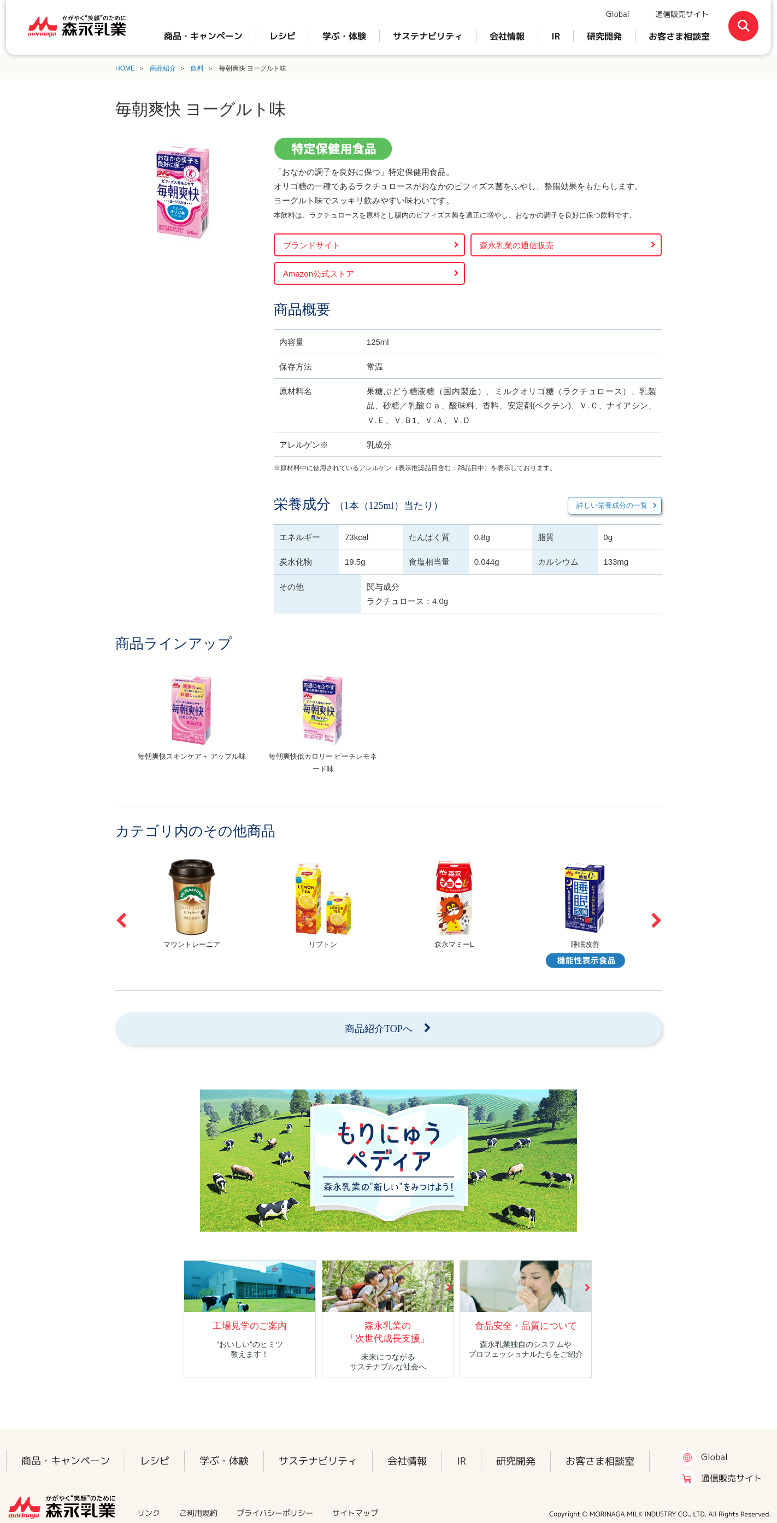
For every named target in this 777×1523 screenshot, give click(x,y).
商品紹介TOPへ (379, 1028)
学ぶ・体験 (344, 36)
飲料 (197, 68)
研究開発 (604, 36)
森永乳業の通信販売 (517, 245)
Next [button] (656, 920)
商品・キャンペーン (203, 36)
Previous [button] (120, 920)
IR (555, 36)
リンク (148, 1513)
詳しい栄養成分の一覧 (612, 505)
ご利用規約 (198, 1513)
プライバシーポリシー (275, 1513)
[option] (191, 726)
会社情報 (507, 36)
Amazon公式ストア (318, 273)
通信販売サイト (682, 14)
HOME (125, 68)
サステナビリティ (428, 36)
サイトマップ (355, 1513)
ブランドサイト (311, 245)
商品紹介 (163, 68)
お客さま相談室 (679, 36)
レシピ (282, 36)
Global (617, 14)
